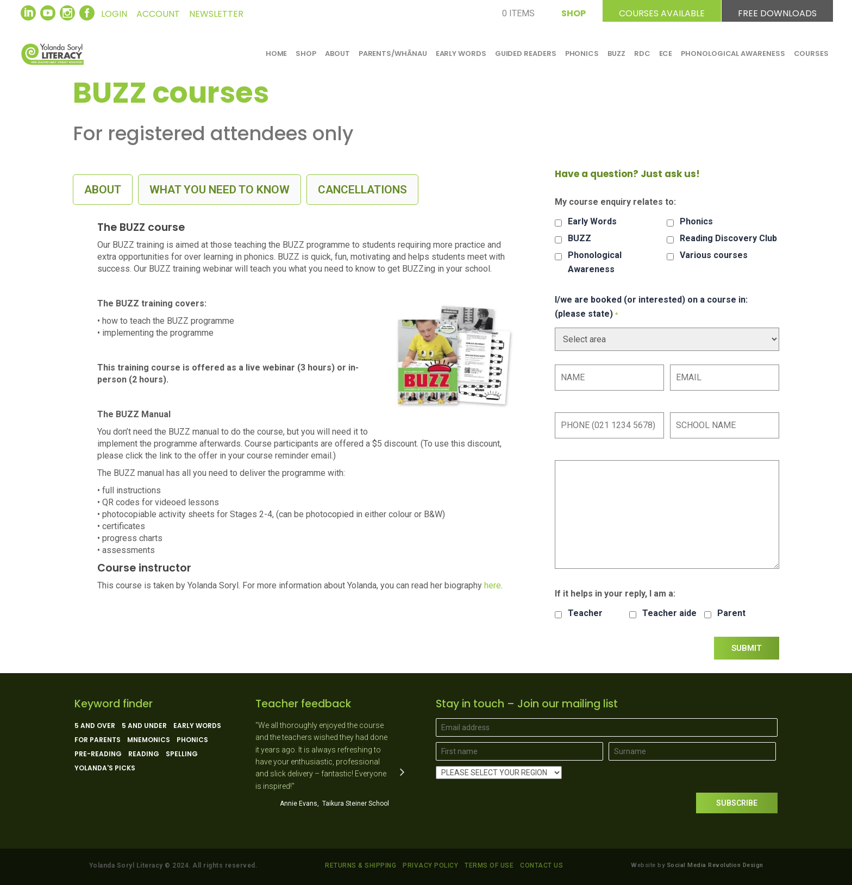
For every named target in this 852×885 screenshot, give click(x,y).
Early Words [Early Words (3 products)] (197, 726)
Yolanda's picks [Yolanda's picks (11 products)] (104, 768)
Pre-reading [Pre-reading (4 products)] (98, 754)
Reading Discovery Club (728, 238)
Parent (731, 613)
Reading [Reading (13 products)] (143, 754)
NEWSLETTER (216, 14)
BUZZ (579, 238)
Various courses (714, 255)
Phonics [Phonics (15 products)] (192, 740)
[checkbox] (558, 223)
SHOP (573, 11)
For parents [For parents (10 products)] (97, 740)
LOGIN (114, 14)
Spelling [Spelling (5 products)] (182, 754)
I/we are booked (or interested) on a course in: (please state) (651, 306)
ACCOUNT (158, 14)
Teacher (585, 613)
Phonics (696, 221)
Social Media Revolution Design (715, 865)
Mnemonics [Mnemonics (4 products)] (148, 740)
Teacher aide (669, 613)
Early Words (592, 221)
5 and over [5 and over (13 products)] (94, 726)
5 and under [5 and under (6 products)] (144, 726)
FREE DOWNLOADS (777, 11)
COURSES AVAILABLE (662, 11)
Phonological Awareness (595, 262)
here (492, 585)
